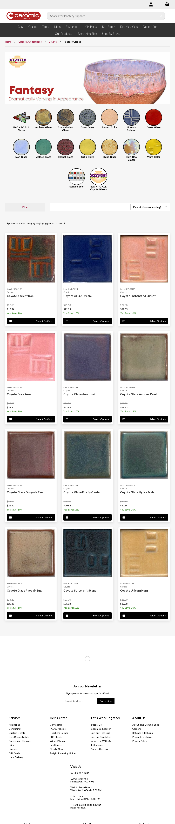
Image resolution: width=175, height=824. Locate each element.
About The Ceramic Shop (145, 724)
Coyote (53, 41)
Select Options (30, 321)
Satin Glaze (87, 157)
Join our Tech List (100, 732)
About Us (138, 718)
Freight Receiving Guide (63, 753)
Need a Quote (57, 749)
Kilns (57, 26)
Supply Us (96, 724)
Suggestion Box (99, 749)
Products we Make (142, 736)
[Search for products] (102, 16)
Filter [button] (25, 207)
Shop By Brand (111, 33)
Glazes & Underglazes (30, 41)
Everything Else (87, 33)
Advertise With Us (101, 741)
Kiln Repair (14, 724)
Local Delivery (16, 757)
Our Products (63, 33)
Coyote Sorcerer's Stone (79, 590)
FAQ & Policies (58, 728)
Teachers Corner (59, 732)
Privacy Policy (139, 741)
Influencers (97, 744)
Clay (20, 26)
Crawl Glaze (87, 127)
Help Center (58, 718)
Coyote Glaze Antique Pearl (138, 394)
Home (8, 41)
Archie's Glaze (43, 127)
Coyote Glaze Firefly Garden (82, 492)
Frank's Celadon (131, 129)
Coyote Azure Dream (77, 296)
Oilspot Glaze (65, 157)
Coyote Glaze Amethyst (79, 394)
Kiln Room (108, 26)
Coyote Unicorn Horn (134, 590)
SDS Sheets (56, 736)
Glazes (32, 26)
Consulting (15, 728)
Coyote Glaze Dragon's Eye (25, 492)
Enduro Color (109, 127)
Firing (12, 744)
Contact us (56, 724)
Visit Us (75, 766)
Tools (45, 26)
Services (15, 718)
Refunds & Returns (142, 732)
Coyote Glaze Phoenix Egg (24, 590)
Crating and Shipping (20, 741)
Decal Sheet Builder (19, 736)
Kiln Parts (90, 26)
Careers (136, 728)
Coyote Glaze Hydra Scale (137, 492)
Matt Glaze (21, 157)
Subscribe (106, 701)
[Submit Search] (161, 16)
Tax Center (56, 744)
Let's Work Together (105, 718)
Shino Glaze (109, 157)
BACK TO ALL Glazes (21, 129)
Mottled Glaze (43, 157)
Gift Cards (14, 753)
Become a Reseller (101, 728)
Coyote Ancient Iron (20, 296)
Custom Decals (17, 732)
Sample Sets (76, 186)
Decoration (150, 26)
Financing (14, 749)
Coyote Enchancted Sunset (138, 296)
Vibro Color (153, 157)
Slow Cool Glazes (131, 158)
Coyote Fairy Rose (19, 394)
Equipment (72, 26)
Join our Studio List (101, 736)
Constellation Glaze (65, 129)
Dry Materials (129, 26)
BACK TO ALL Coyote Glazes (98, 188)
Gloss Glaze (153, 127)
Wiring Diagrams (58, 741)
